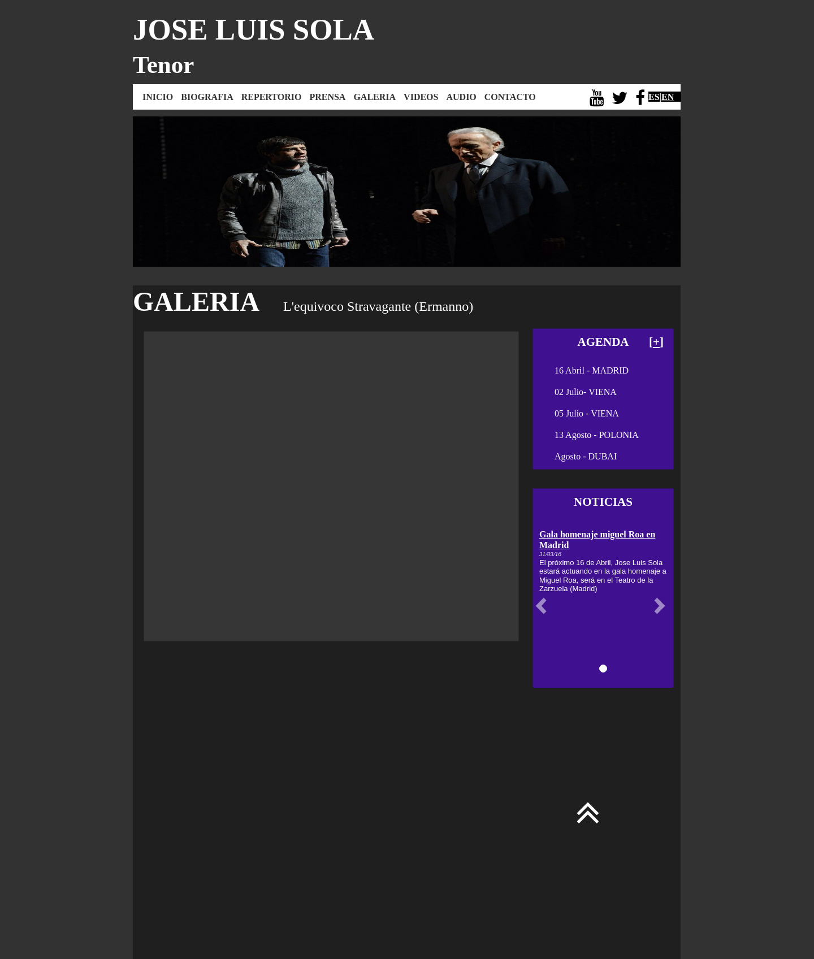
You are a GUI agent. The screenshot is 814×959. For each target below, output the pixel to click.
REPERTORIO (271, 97)
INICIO (157, 97)
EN (667, 97)
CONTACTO (510, 97)
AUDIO (461, 97)
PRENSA (327, 97)
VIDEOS (421, 97)
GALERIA (374, 97)
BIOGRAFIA (207, 97)
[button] (544, 605)
